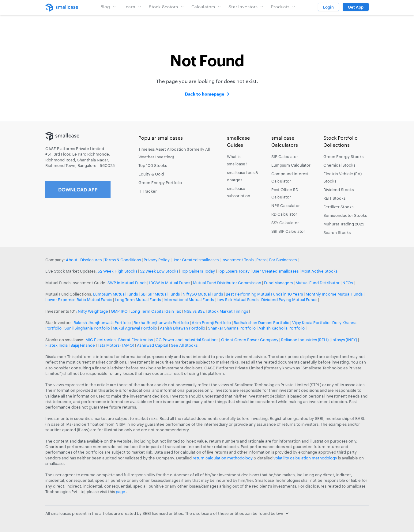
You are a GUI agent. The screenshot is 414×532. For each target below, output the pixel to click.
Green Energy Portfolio (160, 182)
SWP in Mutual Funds (126, 282)
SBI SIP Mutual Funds (160, 294)
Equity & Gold (151, 174)
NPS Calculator (285, 205)
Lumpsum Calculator (290, 165)
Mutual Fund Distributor (317, 282)
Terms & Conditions (122, 259)
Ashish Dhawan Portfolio (182, 328)
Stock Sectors (166, 6)
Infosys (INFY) (344, 339)
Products (283, 6)
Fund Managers (278, 282)
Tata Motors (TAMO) (116, 345)
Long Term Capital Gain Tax (155, 311)
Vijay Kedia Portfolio (310, 322)
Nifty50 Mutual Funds (203, 294)
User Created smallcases (195, 259)
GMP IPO (119, 311)
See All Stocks (184, 345)
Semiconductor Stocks (345, 215)
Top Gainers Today (198, 271)
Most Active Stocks (319, 271)
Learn (132, 6)
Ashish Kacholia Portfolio (281, 328)
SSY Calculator (285, 222)
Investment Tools (237, 259)
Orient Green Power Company (249, 339)
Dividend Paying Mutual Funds (289, 299)
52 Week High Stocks (117, 271)
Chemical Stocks (339, 165)
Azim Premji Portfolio (211, 322)
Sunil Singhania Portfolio (87, 328)
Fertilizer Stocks (338, 206)
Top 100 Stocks (152, 165)
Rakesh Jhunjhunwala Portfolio (102, 322)
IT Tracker (147, 191)
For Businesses (283, 259)
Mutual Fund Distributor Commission (227, 282)
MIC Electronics (100, 339)
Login (328, 7)
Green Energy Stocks (343, 156)
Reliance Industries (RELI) (305, 339)
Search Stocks (337, 232)
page (121, 491)
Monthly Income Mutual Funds (334, 294)
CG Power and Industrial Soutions (187, 339)
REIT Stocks (334, 198)
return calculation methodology (223, 457)
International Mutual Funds (189, 299)
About (71, 259)
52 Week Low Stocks (159, 271)
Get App (355, 7)
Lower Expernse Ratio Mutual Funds (78, 299)
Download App (78, 189)
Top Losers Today (234, 271)
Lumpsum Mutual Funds (115, 294)
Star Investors (246, 6)
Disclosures (91, 259)
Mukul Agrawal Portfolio (135, 328)
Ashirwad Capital (152, 345)
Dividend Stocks (338, 189)
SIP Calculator (284, 156)
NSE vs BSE (194, 311)
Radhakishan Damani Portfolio (261, 322)
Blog (108, 6)
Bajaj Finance (82, 345)
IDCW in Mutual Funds (169, 282)
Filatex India (57, 345)
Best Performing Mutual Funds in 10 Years (264, 294)
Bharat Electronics (135, 339)
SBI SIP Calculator (288, 231)
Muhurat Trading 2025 (343, 223)
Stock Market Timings (228, 311)
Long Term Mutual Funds (138, 299)
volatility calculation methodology (305, 457)
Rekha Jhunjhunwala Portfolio (161, 322)
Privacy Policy (157, 259)
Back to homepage (204, 93)
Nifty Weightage (93, 311)
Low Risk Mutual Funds (237, 299)
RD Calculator (284, 214)
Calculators (206, 6)
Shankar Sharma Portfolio (232, 328)
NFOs (347, 282)
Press (261, 259)
